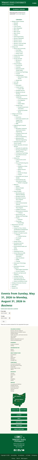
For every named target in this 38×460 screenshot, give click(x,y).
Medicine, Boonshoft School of (17, 339)
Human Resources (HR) (19, 253)
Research (14, 286)
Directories (13, 374)
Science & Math (17, 191)
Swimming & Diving (18, 36)
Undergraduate (20, 75)
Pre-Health (18, 238)
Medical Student (20, 188)
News (12, 356)
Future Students (18, 63)
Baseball (16, 23)
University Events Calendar (8, 4)
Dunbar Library (17, 241)
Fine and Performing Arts (22, 163)
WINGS (12, 380)
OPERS (17, 259)
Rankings (12, 358)
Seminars (20, 219)
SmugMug (14, 378)
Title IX (12, 369)
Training (18, 261)
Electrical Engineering (21, 136)
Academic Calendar (19, 9)
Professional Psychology (22, 72)
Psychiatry (18, 189)
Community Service (22, 98)
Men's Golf (16, 30)
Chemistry (18, 201)
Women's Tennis (18, 41)
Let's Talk (16, 82)
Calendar (12, 373)
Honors (15, 249)
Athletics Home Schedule (18, 21)
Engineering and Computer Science (18, 332)
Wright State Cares (19, 429)
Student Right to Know (15, 368)
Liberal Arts (16, 158)
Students (16, 83)
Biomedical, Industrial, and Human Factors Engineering (21, 130)
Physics (18, 218)
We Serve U (19, 60)
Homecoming (19, 52)
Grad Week (18, 50)
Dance (19, 164)
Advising (18, 234)
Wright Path (19, 80)
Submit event (4, 308)
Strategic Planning (18, 276)
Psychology (19, 221)
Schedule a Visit (15, 409)
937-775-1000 (19, 447)
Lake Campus (15, 284)
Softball (16, 35)
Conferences (17, 57)
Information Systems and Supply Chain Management (22, 120)
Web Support (24, 458)
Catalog (12, 345)
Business (16, 115)
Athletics (14, 350)
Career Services (19, 87)
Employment (19, 422)
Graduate (18, 67)
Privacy (13, 458)
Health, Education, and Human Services (19, 334)
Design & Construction (19, 231)
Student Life (15, 288)
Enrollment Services (15, 386)
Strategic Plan (13, 360)
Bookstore (16, 226)
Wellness (18, 62)
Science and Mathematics (16, 340)
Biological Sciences (20, 196)
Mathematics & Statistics (22, 211)
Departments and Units (17, 224)
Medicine (16, 184)
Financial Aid (19, 65)
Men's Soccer (17, 31)
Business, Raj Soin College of (17, 330)
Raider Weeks (21, 103)
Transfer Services (22, 236)
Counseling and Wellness (16, 384)
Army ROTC (19, 85)
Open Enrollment (20, 258)
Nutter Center (19, 53)
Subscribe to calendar (12, 308)
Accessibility (14, 455)
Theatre (20, 174)
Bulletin (18, 186)
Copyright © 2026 (5, 455)
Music (19, 171)
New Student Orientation (22, 269)
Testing (17, 239)
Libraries (12, 389)
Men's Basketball (18, 28)
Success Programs (20, 271)
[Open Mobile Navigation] (34, 3)
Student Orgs (19, 105)
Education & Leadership (22, 148)
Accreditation (13, 354)
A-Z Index (19, 415)
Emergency (34, 455)
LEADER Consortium (21, 209)
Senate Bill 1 (13, 366)
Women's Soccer (18, 40)
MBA (17, 123)
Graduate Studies (14, 333)
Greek (19, 102)
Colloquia (20, 212)
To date (3, 316)
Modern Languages (23, 183)
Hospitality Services (18, 251)
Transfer (18, 73)
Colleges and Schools (17, 114)
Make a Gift (19, 425)
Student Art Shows (22, 173)
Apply (19, 418)
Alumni (14, 349)
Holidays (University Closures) (19, 283)
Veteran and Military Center (20, 281)
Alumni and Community (19, 48)
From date (3, 311)
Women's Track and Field (20, 43)
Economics (18, 117)
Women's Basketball (19, 38)
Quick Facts (13, 357)
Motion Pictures (22, 169)
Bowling (16, 24)
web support (22, 14)
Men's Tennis (17, 33)
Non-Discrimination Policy (16, 365)
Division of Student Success (20, 233)
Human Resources (14, 388)
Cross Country (17, 26)
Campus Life (15, 47)
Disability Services (20, 90)
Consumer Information (15, 364)
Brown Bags (21, 223)
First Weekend (21, 100)
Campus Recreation (18, 55)
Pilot (11, 377)
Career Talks (21, 88)
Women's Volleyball (18, 45)
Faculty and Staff (18, 58)
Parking (12, 391)
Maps (12, 376)
